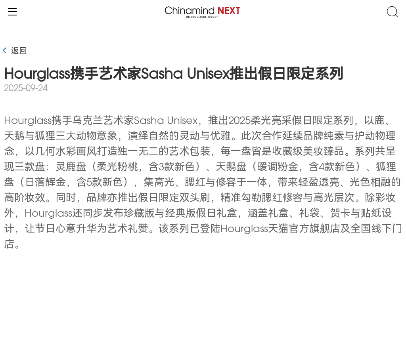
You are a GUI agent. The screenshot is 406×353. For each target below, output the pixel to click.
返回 (13, 51)
